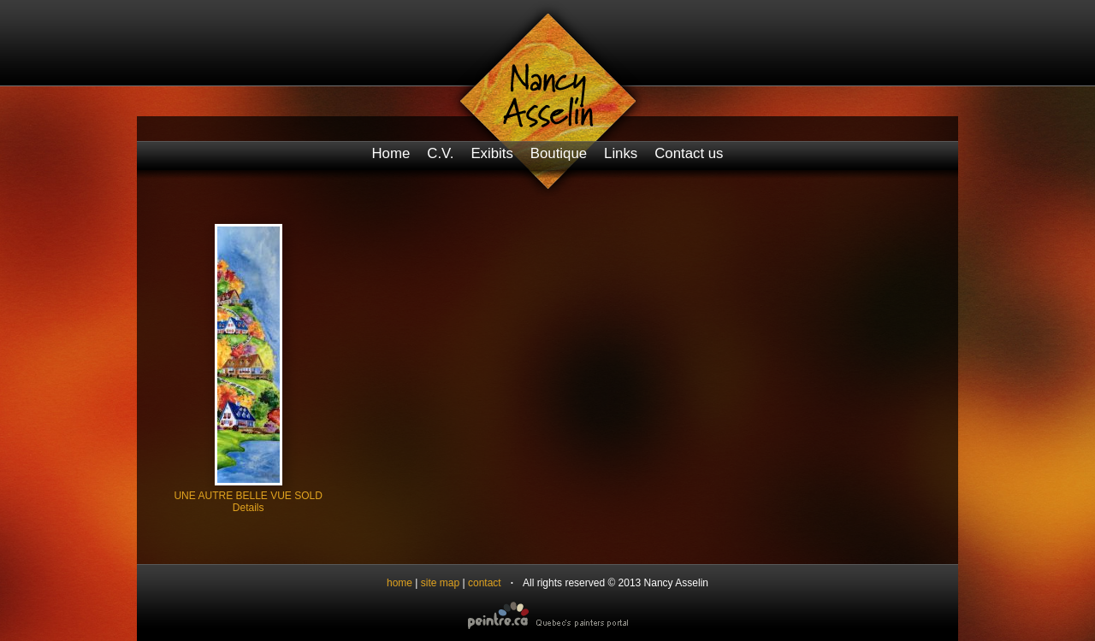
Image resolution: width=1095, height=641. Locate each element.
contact (484, 583)
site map (440, 583)
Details (248, 508)
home (399, 583)
